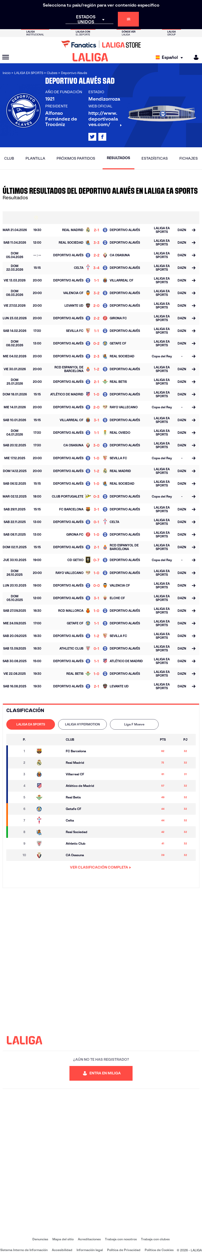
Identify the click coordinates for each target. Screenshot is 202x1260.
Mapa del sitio (63, 1239)
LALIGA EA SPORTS (30, 724)
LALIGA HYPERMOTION (82, 724)
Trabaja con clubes (155, 1239)
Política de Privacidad (123, 1250)
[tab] (30, 724)
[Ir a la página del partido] (193, 230)
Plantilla (35, 158)
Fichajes (188, 158)
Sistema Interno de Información (24, 1250)
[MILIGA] (194, 57)
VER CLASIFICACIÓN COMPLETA (100, 867)
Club (9, 158)
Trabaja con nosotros (121, 1239)
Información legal (90, 1250)
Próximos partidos (76, 158)
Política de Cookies (159, 1250)
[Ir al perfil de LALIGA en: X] (92, 137)
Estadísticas (155, 158)
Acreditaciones (89, 1239)
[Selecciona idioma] (170, 57)
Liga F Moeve (134, 724)
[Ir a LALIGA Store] (101, 44)
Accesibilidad (62, 1250)
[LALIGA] (90, 57)
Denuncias (40, 1239)
